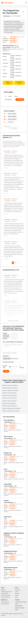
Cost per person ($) (8, 362)
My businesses (5, 603)
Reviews (17, 593)
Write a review (8, 83)
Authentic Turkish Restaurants (9, 406)
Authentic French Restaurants (9, 395)
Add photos (6, 356)
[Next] (18, 263)
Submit (6, 371)
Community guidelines (6, 591)
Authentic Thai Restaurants (9, 403)
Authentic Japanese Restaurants (10, 390)
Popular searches (5, 597)
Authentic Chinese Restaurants (10, 385)
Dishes (16, 96)
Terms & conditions (6, 595)
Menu (10, 96)
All (5, 96)
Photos (17, 595)
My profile (17, 590)
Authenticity (6, 335)
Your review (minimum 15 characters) (13, 342)
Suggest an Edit (19, 83)
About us (3, 590)
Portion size (5, 366)
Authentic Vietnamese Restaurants (10, 411)
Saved (16, 591)
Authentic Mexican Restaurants (10, 388)
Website (16, 45)
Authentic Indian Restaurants (9, 401)
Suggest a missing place (19, 608)
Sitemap (3, 615)
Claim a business (5, 602)
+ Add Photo (19, 99)
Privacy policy (4, 593)
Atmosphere (8, 99)
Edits (16, 597)
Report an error (18, 605)
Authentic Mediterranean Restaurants (11, 408)
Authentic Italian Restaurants (9, 393)
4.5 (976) (17, 16)
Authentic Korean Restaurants (9, 398)
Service (5, 338)
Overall (5, 333)
